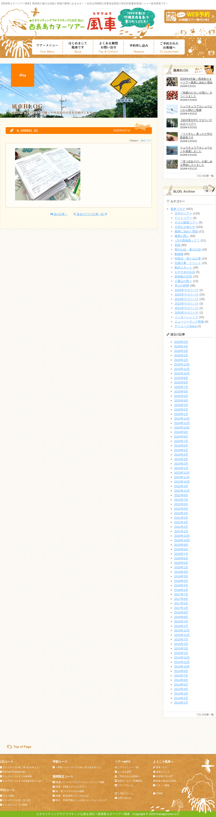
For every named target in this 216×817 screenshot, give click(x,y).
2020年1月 (181, 567)
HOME (159, 793)
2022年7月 (181, 499)
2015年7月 (181, 639)
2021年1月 (181, 531)
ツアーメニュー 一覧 (128, 767)
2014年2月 (181, 698)
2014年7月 (181, 675)
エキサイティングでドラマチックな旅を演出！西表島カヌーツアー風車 (83, 814)
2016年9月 (181, 612)
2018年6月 (181, 581)
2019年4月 (181, 572)
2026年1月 (181, 360)
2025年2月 (181, 409)
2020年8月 (181, 549)
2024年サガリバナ (187, 299)
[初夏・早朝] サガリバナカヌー (70, 786)
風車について (163, 772)
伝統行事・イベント (188, 263)
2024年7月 (181, 441)
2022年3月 (181, 513)
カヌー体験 (8, 795)
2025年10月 (182, 373)
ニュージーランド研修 (189, 321)
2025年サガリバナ (187, 294)
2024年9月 (181, 432)
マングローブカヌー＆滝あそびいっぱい (23, 781)
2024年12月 (182, 418)
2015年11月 (182, 635)
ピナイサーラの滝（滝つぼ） (17, 800)
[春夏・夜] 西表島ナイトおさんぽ (72, 795)
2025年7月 (181, 387)
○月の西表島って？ (187, 240)
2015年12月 (182, 630)
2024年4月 (181, 454)
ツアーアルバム (125, 785)
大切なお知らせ (185, 227)
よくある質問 (124, 772)
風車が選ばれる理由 (166, 781)
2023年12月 (182, 472)
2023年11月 (182, 477)
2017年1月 (181, 608)
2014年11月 (182, 662)
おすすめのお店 (185, 272)
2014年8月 (181, 671)
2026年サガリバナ (187, 290)
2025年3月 (181, 405)
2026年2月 (181, 355)
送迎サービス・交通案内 (129, 781)
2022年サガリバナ (187, 303)
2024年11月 (182, 423)
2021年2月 (181, 526)
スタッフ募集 (162, 785)
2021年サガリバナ (187, 308)
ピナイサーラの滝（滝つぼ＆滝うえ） (22, 767)
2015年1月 (181, 653)
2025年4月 (181, 400)
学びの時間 (182, 285)
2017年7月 (181, 594)
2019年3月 (181, 576)
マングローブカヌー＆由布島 (17, 776)
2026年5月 (181, 342)
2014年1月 (181, 702)
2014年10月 (182, 666)
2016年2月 (181, 621)
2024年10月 (182, 427)
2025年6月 (181, 391)
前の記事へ (58, 214)
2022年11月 (182, 490)
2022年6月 (181, 504)
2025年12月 (182, 364)
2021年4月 (181, 522)
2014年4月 (181, 689)
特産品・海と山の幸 (188, 258)
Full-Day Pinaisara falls (14, 772)
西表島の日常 (183, 276)
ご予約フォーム (125, 793)
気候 (177, 245)
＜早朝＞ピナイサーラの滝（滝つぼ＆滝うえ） (79, 767)
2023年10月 (182, 481)
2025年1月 (181, 414)
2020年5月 (181, 563)
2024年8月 (181, 436)
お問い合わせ (124, 798)
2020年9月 (181, 544)
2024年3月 (181, 459)
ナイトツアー (183, 218)
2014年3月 (181, 693)
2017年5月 (181, 603)
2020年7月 (181, 553)
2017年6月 (181, 599)
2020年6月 (181, 558)
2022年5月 (181, 508)
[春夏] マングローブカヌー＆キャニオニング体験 (79, 782)
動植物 (179, 254)
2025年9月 (181, 378)
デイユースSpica (186, 326)
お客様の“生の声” (164, 776)
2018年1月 (181, 590)
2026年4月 (181, 346)
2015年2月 (181, 648)
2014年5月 (181, 684)
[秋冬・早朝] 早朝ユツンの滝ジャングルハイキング (81, 800)
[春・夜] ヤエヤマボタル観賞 (69, 791)
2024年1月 (181, 468)
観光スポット (183, 267)
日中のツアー (183, 213)
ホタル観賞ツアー (186, 222)
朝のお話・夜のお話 (188, 249)
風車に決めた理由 (186, 231)
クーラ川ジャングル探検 (15, 804)
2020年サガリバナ (187, 312)
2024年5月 (181, 450)
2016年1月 (181, 626)
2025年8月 (181, 382)
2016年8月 (181, 617)
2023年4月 (181, 486)
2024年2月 (181, 463)
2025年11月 (182, 369)
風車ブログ (146, 140)
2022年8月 (181, 495)
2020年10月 (182, 540)
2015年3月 (181, 644)
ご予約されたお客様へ (128, 776)
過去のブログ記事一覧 (90, 214)
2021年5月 (181, 517)
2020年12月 (182, 535)
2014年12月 (182, 657)
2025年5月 (181, 396)
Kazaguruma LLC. (168, 814)
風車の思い (182, 236)
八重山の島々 (183, 281)
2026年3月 (181, 351)
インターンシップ (186, 317)
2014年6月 (181, 680)
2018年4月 (181, 585)
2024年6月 (181, 445)
